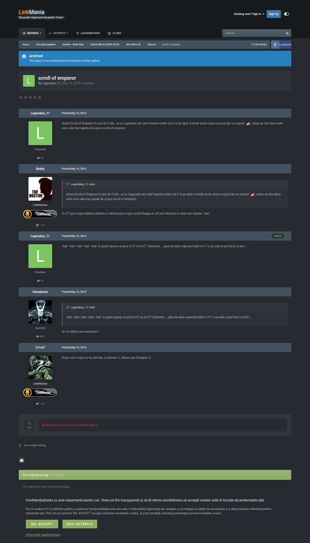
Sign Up (274, 14)
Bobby (40, 169)
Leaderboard (90, 33)
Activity (60, 33)
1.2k (40, 225)
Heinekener (40, 292)
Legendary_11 (51, 83)
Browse (32, 33)
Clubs (116, 33)
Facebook (285, 44)
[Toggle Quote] (68, 184)
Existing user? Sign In (249, 14)
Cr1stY (40, 347)
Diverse (89, 83)
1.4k (40, 403)
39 (40, 158)
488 (40, 336)
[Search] (242, 33)
